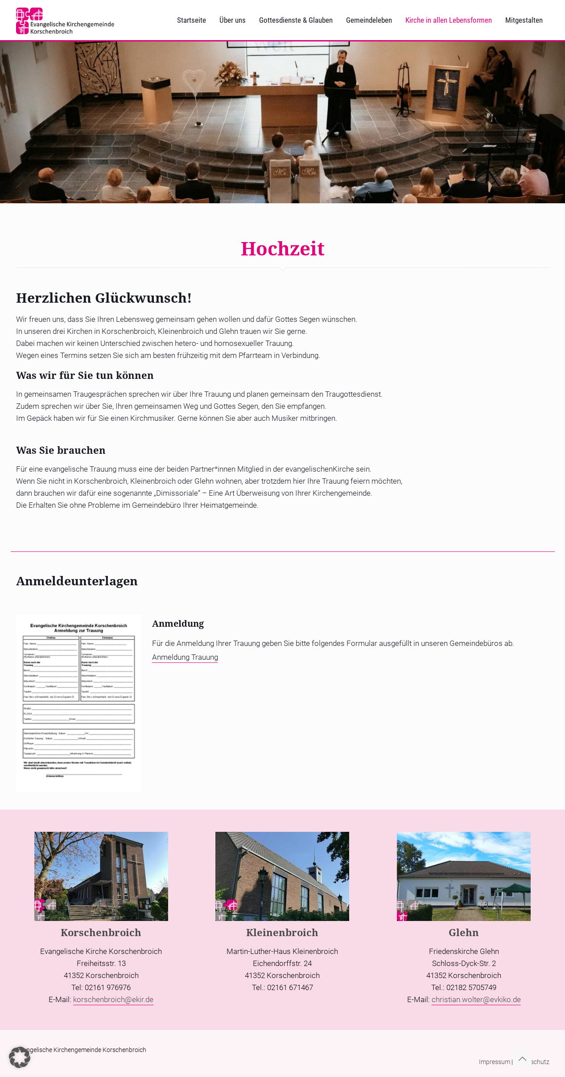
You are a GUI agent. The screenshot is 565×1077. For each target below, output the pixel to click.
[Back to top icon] (522, 1058)
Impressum (494, 1061)
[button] (19, 1057)
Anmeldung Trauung (185, 657)
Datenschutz (531, 1061)
